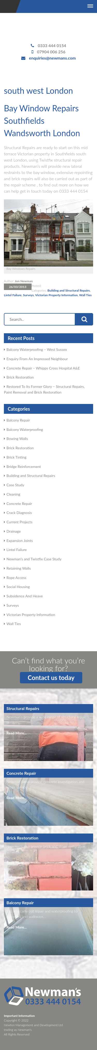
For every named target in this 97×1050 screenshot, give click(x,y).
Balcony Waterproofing (24, 429)
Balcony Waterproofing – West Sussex (36, 349)
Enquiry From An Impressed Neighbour (37, 359)
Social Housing (18, 586)
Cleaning (13, 494)
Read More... (16, 733)
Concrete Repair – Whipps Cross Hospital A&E (43, 368)
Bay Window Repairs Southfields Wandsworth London (42, 120)
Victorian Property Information (56, 295)
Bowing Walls (17, 438)
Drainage (13, 531)
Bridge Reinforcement (23, 466)
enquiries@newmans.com (52, 57)
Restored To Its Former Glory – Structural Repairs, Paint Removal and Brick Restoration (44, 389)
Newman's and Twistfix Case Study (34, 559)
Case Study (15, 485)
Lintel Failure (12, 295)
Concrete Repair (19, 503)
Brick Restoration (20, 377)
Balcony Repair (18, 420)
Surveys (28, 295)
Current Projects (19, 522)
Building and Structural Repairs (68, 290)
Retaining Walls (18, 568)
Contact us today (51, 677)
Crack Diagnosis (19, 512)
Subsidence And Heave (24, 596)
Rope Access (16, 577)
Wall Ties (85, 295)
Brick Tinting (16, 457)
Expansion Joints (19, 540)
